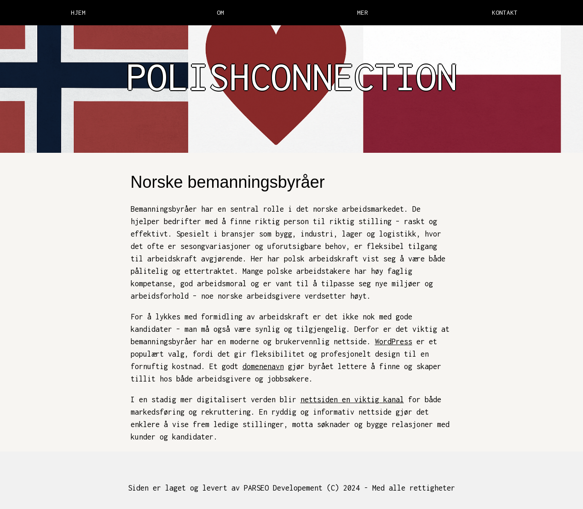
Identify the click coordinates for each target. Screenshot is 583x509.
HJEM (78, 12)
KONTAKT (505, 12)
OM (220, 12)
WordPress (393, 341)
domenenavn (263, 366)
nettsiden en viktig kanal (352, 399)
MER (362, 12)
